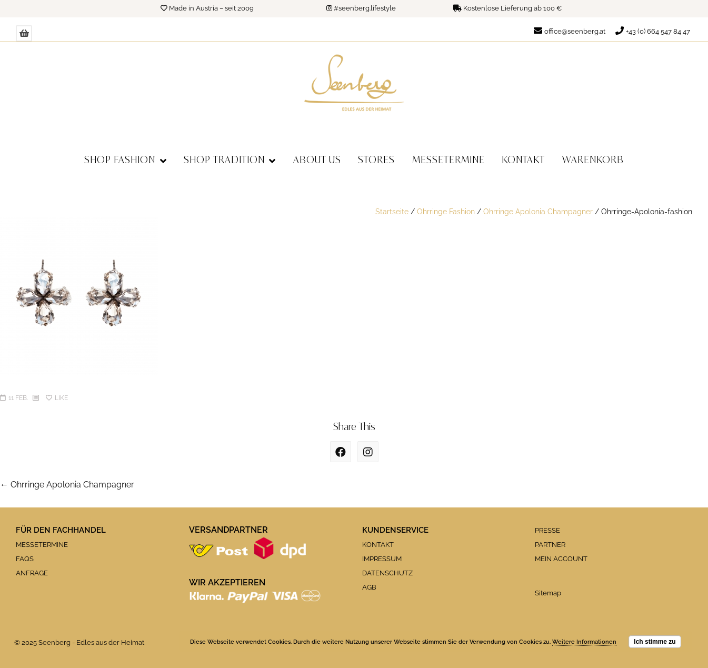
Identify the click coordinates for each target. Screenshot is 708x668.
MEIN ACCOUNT (561, 559)
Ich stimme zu (654, 641)
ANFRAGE (32, 573)
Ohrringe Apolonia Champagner (538, 211)
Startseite (391, 211)
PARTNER (550, 545)
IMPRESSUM (382, 559)
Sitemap (548, 593)
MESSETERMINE (42, 545)
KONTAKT (378, 545)
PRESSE (547, 530)
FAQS (25, 559)
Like (57, 398)
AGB (369, 587)
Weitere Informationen (584, 642)
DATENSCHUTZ (387, 573)
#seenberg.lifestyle (365, 8)
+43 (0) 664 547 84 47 (658, 31)
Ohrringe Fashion (446, 211)
